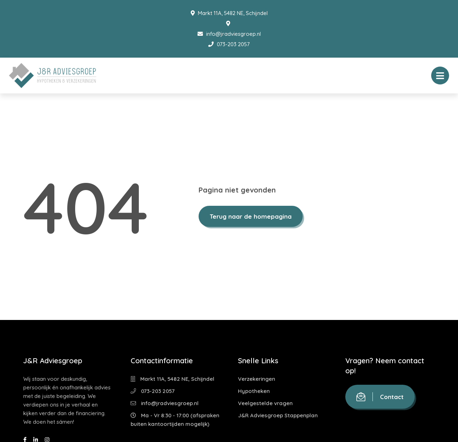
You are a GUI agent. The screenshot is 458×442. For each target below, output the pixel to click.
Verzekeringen (256, 378)
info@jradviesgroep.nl (229, 33)
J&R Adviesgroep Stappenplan (278, 415)
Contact (380, 396)
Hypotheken (254, 391)
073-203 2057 (229, 44)
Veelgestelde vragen (265, 403)
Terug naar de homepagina (251, 216)
